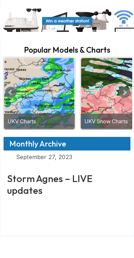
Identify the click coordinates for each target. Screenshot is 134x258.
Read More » (26, 204)
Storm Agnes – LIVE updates (50, 184)
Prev (10, 92)
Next (124, 92)
